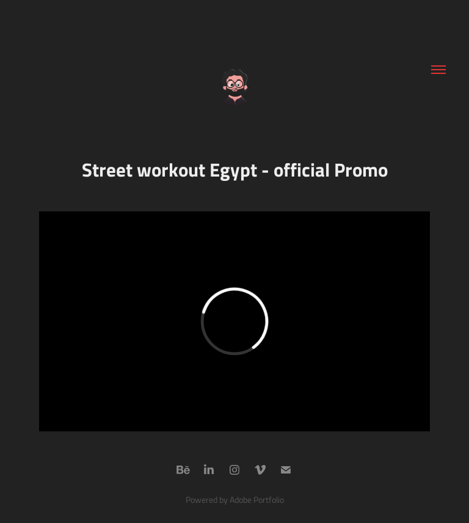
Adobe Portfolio (257, 499)
